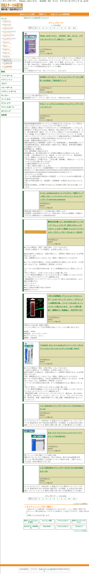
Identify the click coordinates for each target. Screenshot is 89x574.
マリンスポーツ (7, 107)
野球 (3, 72)
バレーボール (6, 87)
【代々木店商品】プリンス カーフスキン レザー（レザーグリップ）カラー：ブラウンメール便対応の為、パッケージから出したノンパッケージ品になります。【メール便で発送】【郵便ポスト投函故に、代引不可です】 (65, 303)
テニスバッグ (6, 52)
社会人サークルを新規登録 (60, 14)
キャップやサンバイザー (9, 38)
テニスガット (6, 49)
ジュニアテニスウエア (8, 34)
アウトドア (6, 103)
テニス (44, 18)
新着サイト (43, 14)
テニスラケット (6, 20)
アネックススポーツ (62, 526)
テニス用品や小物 (7, 63)
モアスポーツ (79, 526)
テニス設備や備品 (7, 66)
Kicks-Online (47, 526)
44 (69, 28)
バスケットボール (8, 91)
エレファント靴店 (47, 520)
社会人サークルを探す (27, 14)
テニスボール (6, 56)
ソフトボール (6, 76)
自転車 (4, 115)
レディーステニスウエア (9, 31)
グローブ (4, 45)
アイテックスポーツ (62, 520)
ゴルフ (4, 83)
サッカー (5, 95)
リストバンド (6, 42)
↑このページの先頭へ (81, 503)
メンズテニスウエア (7, 27)
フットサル (6, 99)
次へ (74, 28)
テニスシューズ (6, 24)
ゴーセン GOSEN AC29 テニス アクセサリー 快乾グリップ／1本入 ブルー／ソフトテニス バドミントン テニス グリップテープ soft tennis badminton (61, 196)
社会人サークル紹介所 (32, 18)
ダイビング (6, 111)
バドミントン (6, 80)
